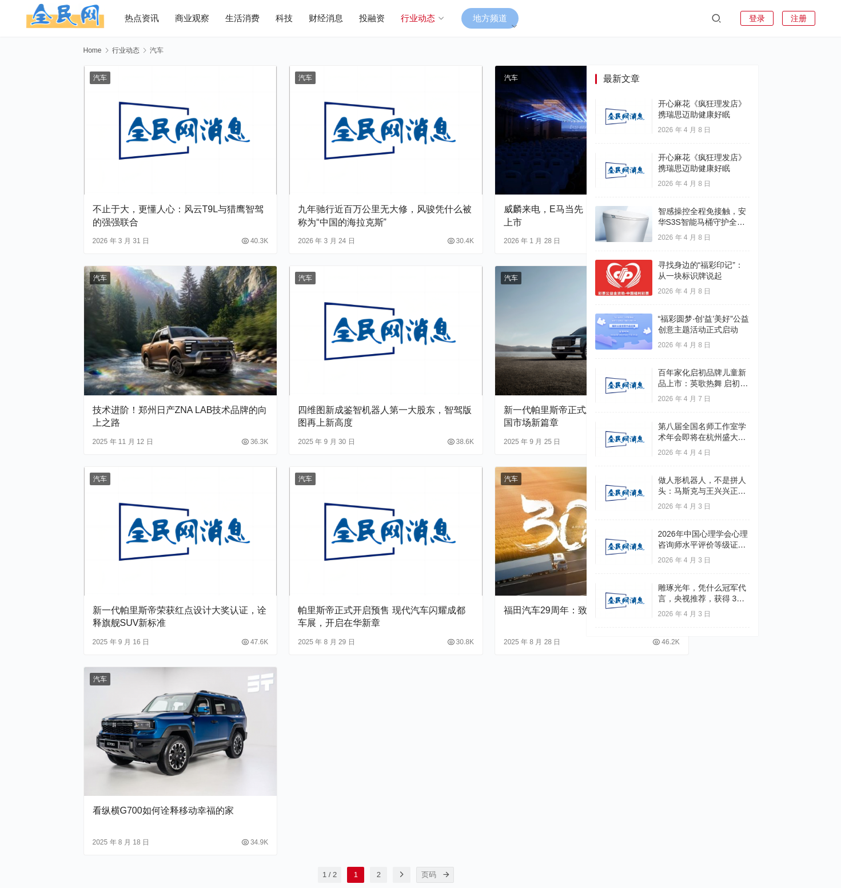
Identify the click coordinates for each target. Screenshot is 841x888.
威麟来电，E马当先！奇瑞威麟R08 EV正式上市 (490, 190)
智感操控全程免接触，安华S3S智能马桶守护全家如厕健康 (702, 222)
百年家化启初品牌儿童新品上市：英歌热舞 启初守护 (703, 383)
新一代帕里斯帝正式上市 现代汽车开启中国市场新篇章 (493, 365)
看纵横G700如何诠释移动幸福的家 (159, 715)
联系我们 (530, 847)
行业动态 (429, 18)
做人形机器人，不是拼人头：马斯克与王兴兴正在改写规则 (702, 491)
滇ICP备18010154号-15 (442, 862)
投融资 (383, 18)
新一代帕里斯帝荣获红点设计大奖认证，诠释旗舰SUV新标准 (161, 540)
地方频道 (501, 18)
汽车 (100, 78)
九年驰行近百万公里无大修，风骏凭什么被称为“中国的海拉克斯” (328, 190)
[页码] (389, 774)
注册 (799, 18)
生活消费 (254, 18)
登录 (757, 18)
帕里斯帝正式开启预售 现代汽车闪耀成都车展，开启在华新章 (325, 540)
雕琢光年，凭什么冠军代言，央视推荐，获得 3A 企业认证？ (702, 599)
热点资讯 (153, 18)
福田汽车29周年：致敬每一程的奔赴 (492, 540)
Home (92, 50)
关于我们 (486, 847)
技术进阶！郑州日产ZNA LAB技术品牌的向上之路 (157, 365)
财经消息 (337, 18)
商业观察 (203, 18)
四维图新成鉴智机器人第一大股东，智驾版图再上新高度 (324, 365)
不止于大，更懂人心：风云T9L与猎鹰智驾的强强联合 (160, 190)
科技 (295, 18)
